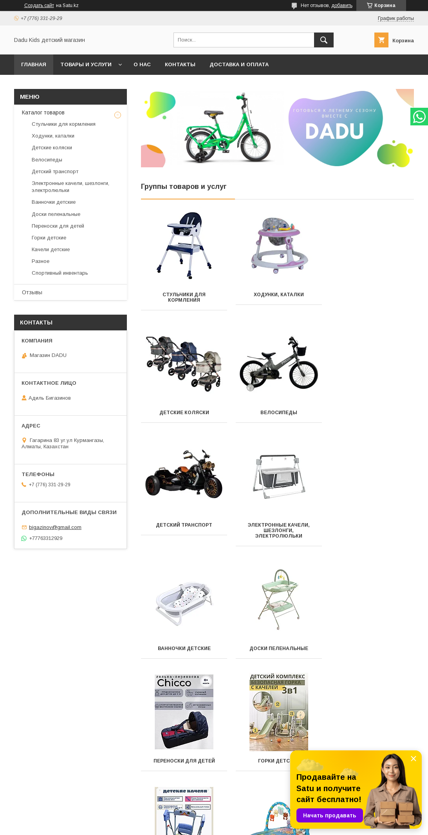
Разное (371, 648)
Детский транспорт (277, 412)
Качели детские (277, 648)
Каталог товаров (43, 112)
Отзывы (32, 292)
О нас (142, 64)
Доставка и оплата (239, 64)
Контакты (180, 64)
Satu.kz (248, 817)
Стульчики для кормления (183, 297)
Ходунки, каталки (277, 294)
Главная (33, 64)
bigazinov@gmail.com (55, 527)
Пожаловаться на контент (232, 824)
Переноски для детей (371, 536)
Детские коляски (371, 294)
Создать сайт (39, 5)
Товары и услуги (86, 64)
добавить (341, 5)
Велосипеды (183, 412)
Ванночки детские (183, 536)
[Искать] (324, 40)
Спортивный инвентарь (184, 761)
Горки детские (183, 648)
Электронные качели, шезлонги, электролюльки (371, 418)
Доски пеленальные (277, 536)
